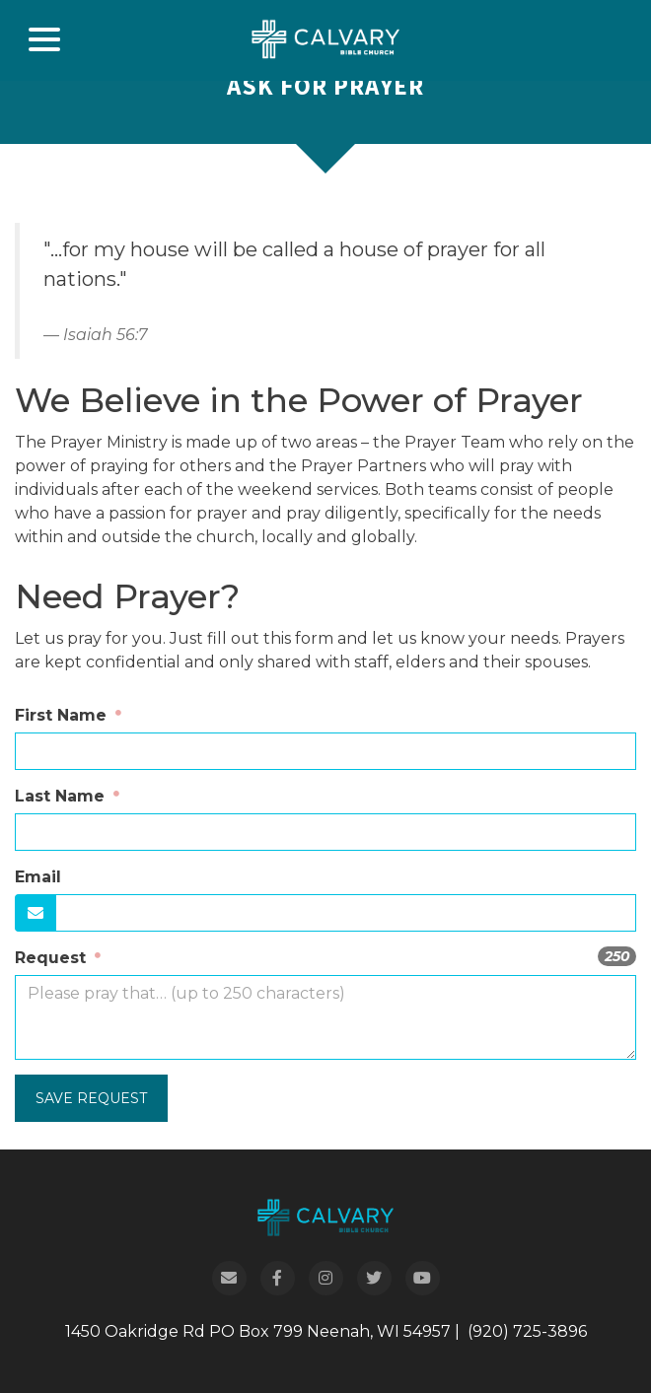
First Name (63, 715)
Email (38, 877)
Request (53, 957)
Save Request (91, 1098)
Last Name (62, 796)
